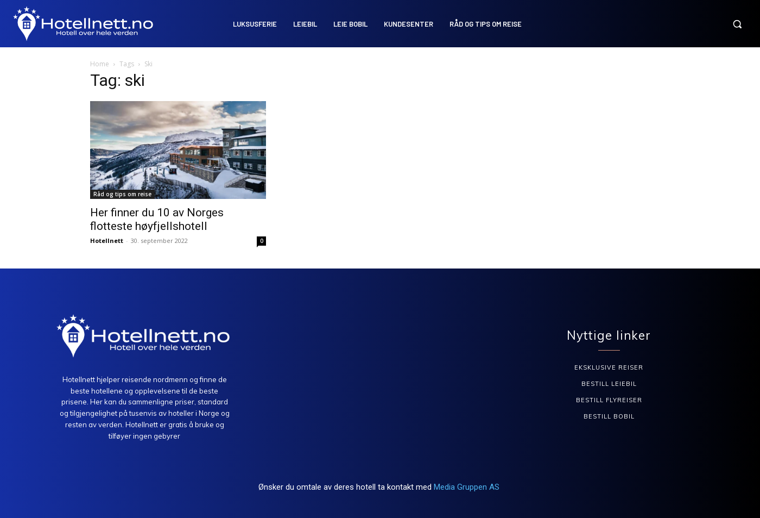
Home (99, 63)
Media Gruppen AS (468, 487)
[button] (737, 24)
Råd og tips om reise (122, 194)
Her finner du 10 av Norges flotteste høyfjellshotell (157, 219)
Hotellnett (106, 240)
